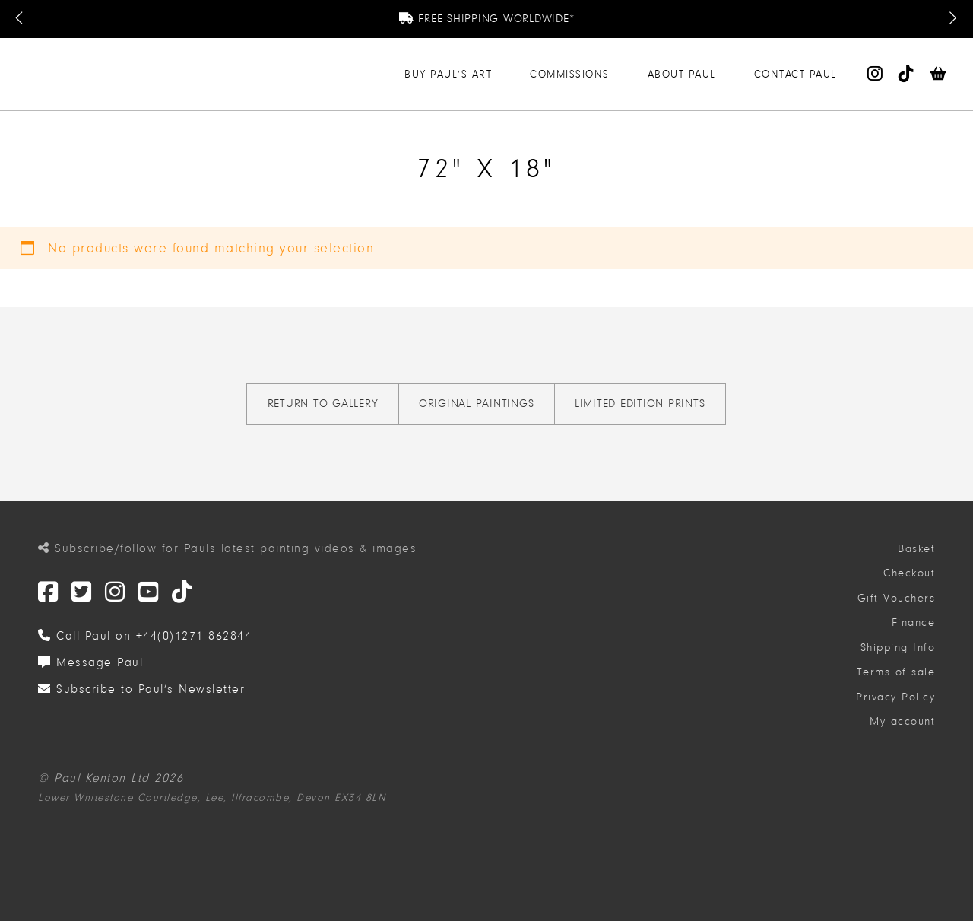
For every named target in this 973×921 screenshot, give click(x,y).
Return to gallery (323, 403)
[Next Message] (952, 19)
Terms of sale (896, 671)
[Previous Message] (20, 19)
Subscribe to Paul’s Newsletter (141, 689)
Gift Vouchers (896, 598)
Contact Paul (795, 74)
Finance (914, 622)
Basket (916, 548)
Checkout (909, 573)
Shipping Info (898, 647)
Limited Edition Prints (640, 403)
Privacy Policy (895, 697)
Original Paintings (476, 403)
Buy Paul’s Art (448, 74)
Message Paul (90, 662)
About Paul (682, 74)
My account (902, 721)
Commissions (570, 74)
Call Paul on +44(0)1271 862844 (145, 636)
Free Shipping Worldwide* (487, 18)
